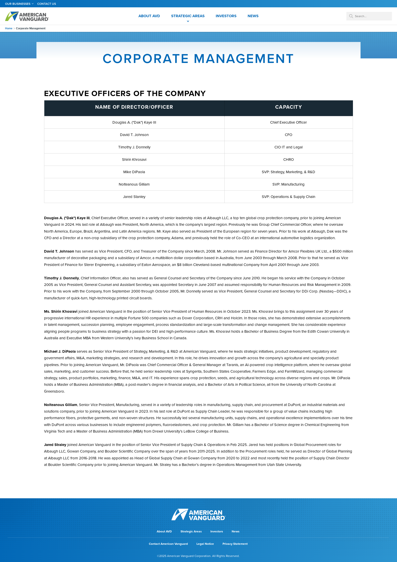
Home (8, 28)
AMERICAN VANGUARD (27, 16)
